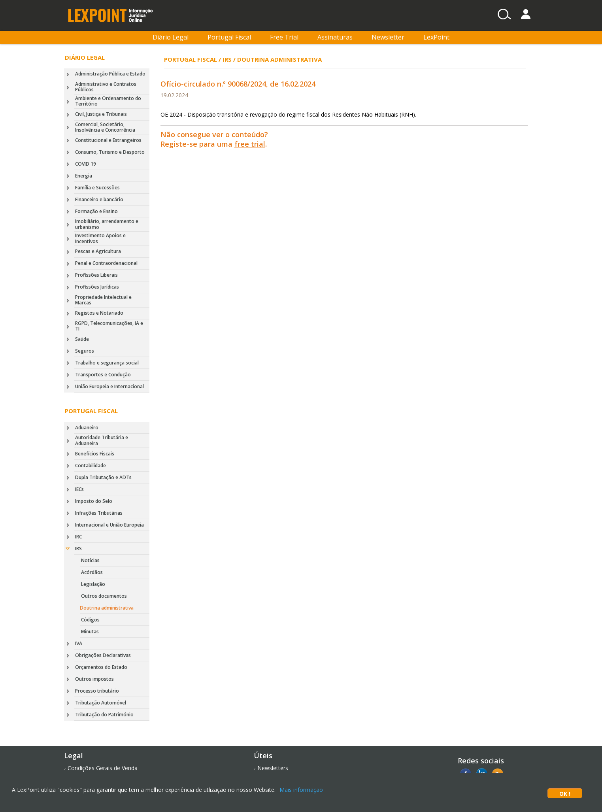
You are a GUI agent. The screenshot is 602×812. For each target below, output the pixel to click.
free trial (249, 144)
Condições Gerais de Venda (103, 768)
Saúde (82, 339)
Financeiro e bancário (99, 199)
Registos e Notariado (99, 313)
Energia (83, 175)
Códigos (90, 619)
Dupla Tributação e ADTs (103, 477)
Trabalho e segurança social (107, 362)
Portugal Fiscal (229, 37)
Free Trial (284, 37)
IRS (78, 548)
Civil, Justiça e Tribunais (101, 114)
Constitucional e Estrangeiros (108, 140)
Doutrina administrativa (107, 607)
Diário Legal (171, 37)
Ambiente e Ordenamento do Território (108, 101)
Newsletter (388, 37)
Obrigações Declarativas (103, 655)
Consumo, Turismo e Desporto (110, 152)
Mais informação (301, 789)
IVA (78, 643)
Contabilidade (90, 465)
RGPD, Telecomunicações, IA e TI (109, 326)
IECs (79, 489)
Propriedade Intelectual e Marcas (103, 300)
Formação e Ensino (96, 211)
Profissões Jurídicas (97, 286)
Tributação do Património (104, 714)
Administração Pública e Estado (110, 73)
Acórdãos (92, 572)
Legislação (93, 584)
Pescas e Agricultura (98, 251)
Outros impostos (94, 679)
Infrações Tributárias (99, 513)
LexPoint (436, 37)
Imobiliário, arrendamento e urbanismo (106, 224)
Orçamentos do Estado (101, 667)
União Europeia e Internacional (109, 386)
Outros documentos (104, 596)
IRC (78, 536)
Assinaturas (335, 37)
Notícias (90, 560)
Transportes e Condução (103, 374)
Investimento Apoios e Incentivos (100, 238)
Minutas (90, 631)
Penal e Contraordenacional (106, 263)
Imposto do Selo (93, 501)
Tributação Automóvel (100, 702)
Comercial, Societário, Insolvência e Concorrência (105, 127)
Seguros (84, 350)
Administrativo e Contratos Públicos (105, 87)
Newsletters (272, 768)
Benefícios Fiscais (94, 453)
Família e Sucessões (97, 187)
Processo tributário (97, 690)
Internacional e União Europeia (109, 524)
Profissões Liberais (96, 275)
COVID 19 (85, 164)
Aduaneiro (86, 427)
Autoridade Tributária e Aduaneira (101, 440)
